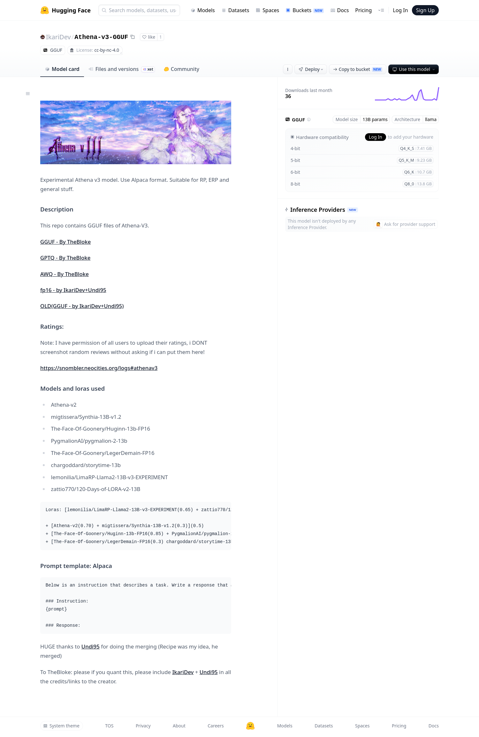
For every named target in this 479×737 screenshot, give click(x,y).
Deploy (311, 69)
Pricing (363, 10)
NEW (352, 210)
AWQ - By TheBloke (64, 274)
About (179, 726)
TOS (109, 726)
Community (181, 69)
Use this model (414, 69)
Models (202, 10)
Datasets (235, 10)
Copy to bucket (357, 69)
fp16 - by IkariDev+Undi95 (73, 290)
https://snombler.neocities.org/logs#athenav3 (98, 368)
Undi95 (90, 646)
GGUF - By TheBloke (65, 241)
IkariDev (58, 37)
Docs (339, 10)
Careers (216, 726)
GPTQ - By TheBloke (65, 257)
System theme (61, 726)
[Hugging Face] (250, 725)
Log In (400, 10)
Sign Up (425, 10)
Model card (62, 69)
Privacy (143, 726)
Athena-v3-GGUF (101, 37)
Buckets (304, 10)
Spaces (267, 10)
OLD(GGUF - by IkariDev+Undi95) (82, 306)
